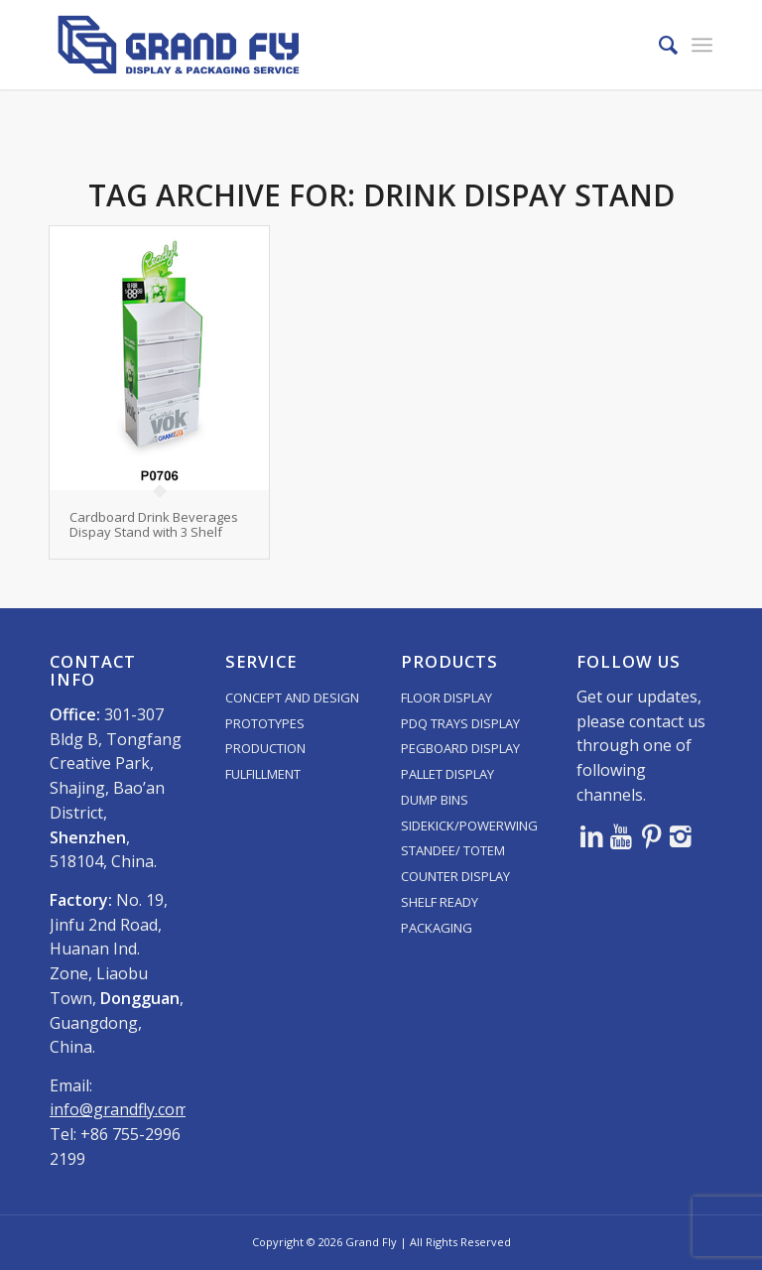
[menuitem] (658, 44)
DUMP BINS (434, 800)
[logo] (179, 44)
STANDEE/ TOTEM (453, 850)
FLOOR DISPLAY (446, 697)
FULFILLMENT (263, 774)
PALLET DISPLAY (447, 774)
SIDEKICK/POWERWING (469, 825)
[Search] (658, 44)
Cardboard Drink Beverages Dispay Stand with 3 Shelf (153, 524)
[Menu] (702, 44)
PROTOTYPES (265, 723)
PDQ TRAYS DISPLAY (460, 723)
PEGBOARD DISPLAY (460, 748)
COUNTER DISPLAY (455, 876)
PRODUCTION (265, 748)
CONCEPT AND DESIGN (292, 697)
